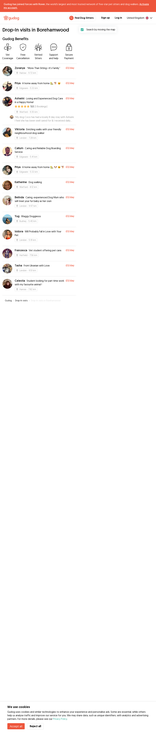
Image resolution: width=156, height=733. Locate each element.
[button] (113, 362)
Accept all (16, 726)
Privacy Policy (60, 718)
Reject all (35, 726)
